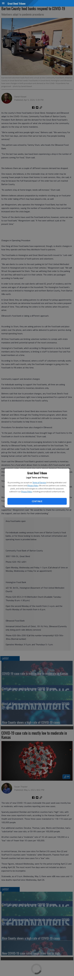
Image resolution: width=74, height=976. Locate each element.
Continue (37, 501)
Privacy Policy (32, 485)
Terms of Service (39, 482)
